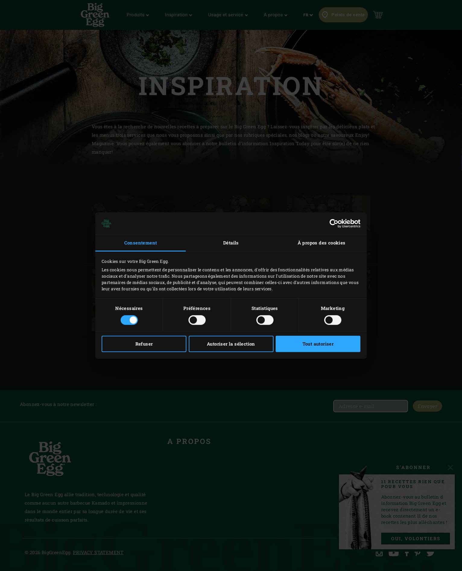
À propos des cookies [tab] (322, 243)
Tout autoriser (318, 344)
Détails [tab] (231, 243)
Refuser (144, 344)
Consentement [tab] (140, 243)
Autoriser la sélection (231, 344)
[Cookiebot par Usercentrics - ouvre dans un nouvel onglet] (334, 223)
